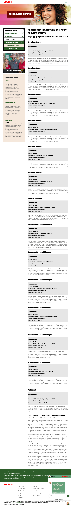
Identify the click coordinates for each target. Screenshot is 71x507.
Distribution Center (22, 490)
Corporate (20, 495)
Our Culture (35, 486)
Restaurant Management (11, 33)
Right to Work (18, 502)
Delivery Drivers (21, 488)
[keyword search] (13, 31)
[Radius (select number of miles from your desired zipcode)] (15, 39)
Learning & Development (38, 493)
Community (35, 490)
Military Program (36, 495)
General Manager (10, 102)
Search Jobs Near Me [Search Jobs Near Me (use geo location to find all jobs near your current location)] (11, 42)
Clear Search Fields (13, 45)
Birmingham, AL (8, 36)
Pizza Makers (21, 486)
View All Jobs (13, 48)
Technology (20, 497)
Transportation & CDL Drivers (24, 493)
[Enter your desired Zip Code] (7, 39)
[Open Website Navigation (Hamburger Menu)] (67, 3)
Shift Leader (8, 81)
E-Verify (13, 502)
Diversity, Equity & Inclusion (38, 488)
